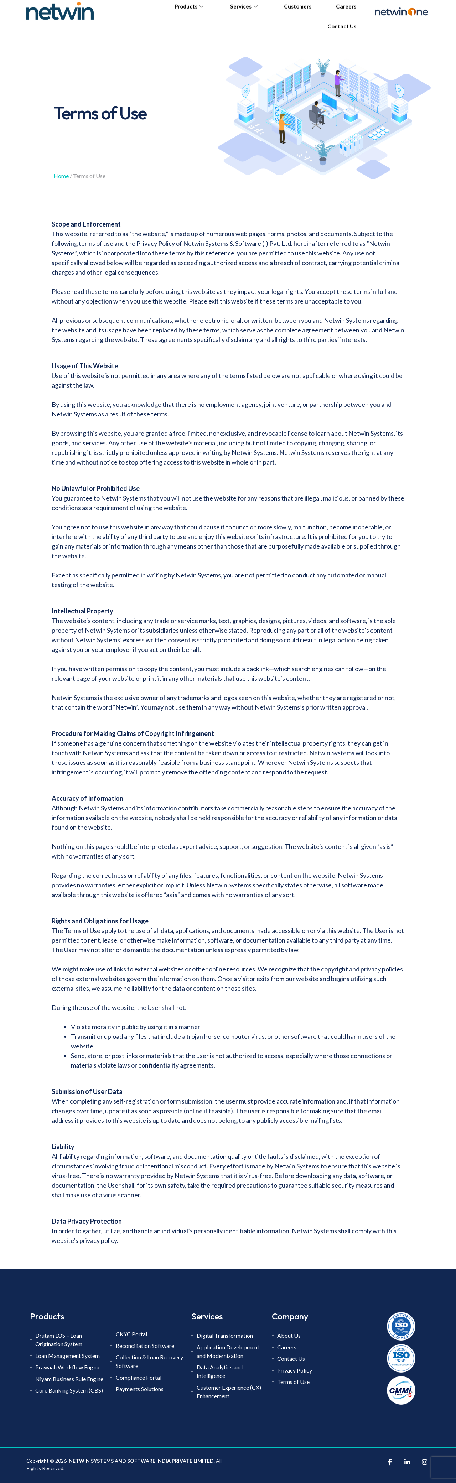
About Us (289, 1335)
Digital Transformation (225, 1335)
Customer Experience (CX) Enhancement (229, 1392)
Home (61, 175)
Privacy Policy (294, 1370)
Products (192, 13)
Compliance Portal (138, 1377)
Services (246, 13)
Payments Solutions (140, 1389)
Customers (298, 13)
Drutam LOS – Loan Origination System (59, 1339)
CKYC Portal (132, 1334)
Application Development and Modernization (228, 1351)
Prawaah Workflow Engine (67, 1367)
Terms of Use (293, 1382)
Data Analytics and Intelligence (220, 1371)
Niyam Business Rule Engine (69, 1379)
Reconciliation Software (145, 1345)
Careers (345, 13)
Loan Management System (67, 1355)
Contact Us (342, 31)
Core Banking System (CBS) (69, 1391)
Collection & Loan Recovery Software (149, 1361)
